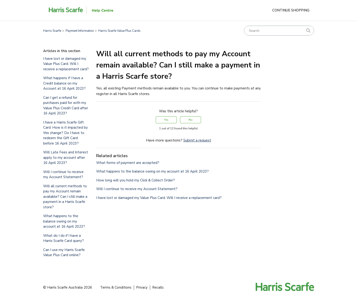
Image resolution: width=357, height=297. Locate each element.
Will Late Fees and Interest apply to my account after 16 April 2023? (65, 157)
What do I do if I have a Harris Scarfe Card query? (63, 238)
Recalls (158, 287)
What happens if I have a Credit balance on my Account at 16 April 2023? (64, 83)
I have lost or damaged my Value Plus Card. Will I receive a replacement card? (66, 63)
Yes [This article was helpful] (166, 120)
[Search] (279, 30)
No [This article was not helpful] (191, 120)
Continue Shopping (290, 10)
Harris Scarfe (52, 31)
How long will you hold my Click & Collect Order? (135, 180)
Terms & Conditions (115, 287)
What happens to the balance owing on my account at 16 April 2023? (64, 221)
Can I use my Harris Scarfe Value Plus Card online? (64, 253)
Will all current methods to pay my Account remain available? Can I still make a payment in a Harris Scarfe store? (65, 196)
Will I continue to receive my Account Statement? (63, 175)
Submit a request (197, 140)
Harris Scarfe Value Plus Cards (119, 31)
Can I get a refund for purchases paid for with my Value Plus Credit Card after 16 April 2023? (65, 105)
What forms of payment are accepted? (127, 162)
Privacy (142, 287)
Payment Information (80, 31)
